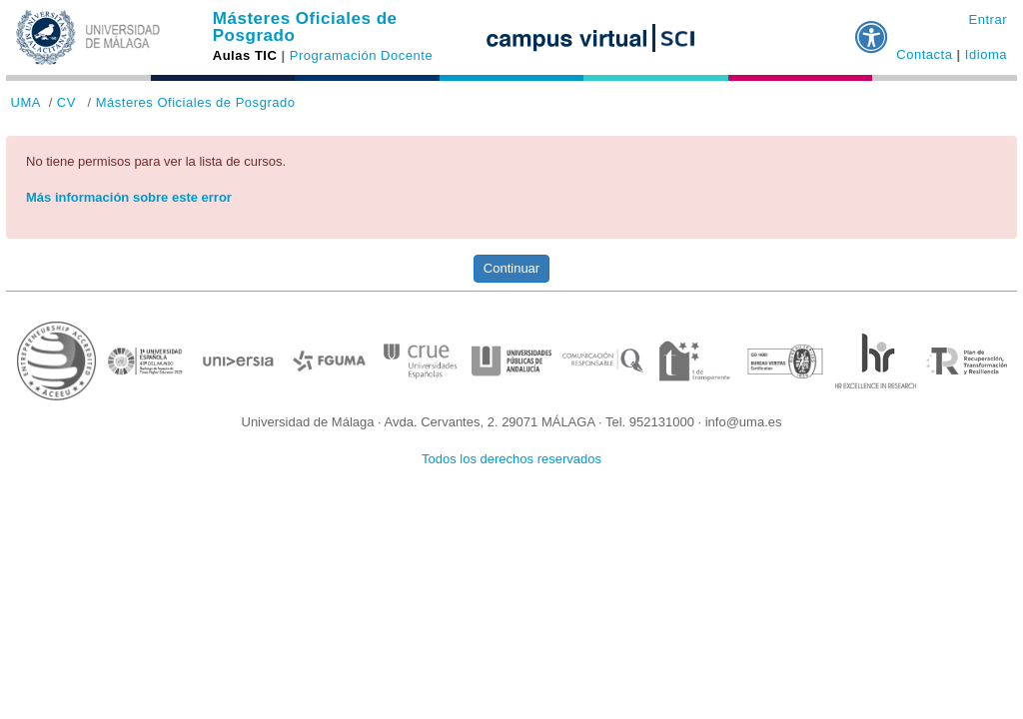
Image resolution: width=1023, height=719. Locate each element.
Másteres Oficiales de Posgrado (305, 27)
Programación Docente (361, 55)
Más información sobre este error (129, 197)
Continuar (511, 268)
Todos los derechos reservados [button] (511, 458)
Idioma (986, 54)
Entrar (987, 19)
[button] (872, 29)
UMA (26, 102)
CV (66, 102)
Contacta (924, 54)
